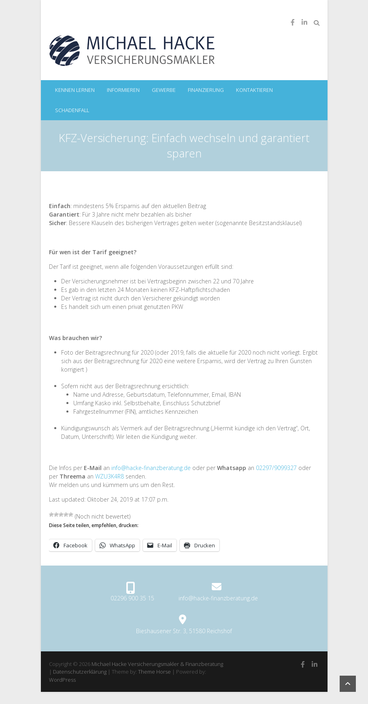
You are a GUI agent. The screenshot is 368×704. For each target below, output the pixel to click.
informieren (123, 90)
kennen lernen (75, 90)
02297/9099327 (276, 468)
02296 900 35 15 (132, 598)
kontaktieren (254, 90)
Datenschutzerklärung (79, 671)
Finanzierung (206, 90)
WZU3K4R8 (109, 476)
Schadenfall (72, 110)
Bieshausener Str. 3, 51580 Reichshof (184, 631)
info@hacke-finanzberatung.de (151, 468)
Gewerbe (164, 90)
